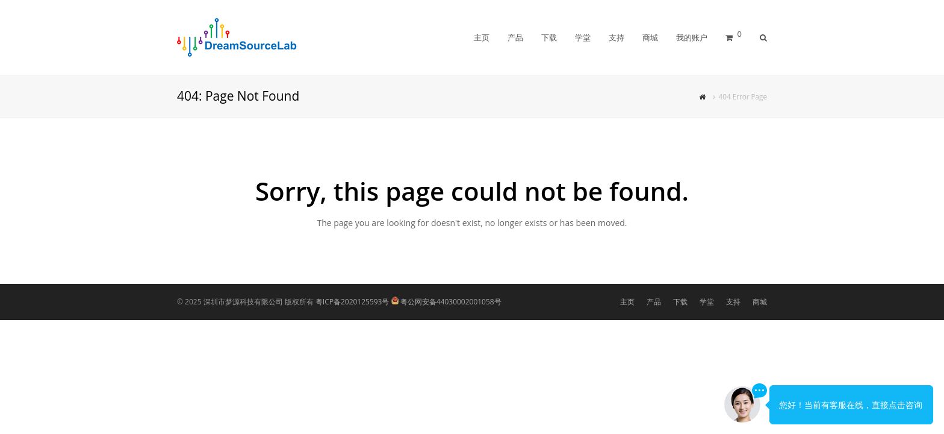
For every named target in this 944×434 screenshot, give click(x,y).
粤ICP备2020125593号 (352, 302)
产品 (654, 302)
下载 (680, 302)
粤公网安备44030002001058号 (451, 302)
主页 (627, 302)
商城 (760, 302)
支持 (733, 302)
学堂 (707, 302)
